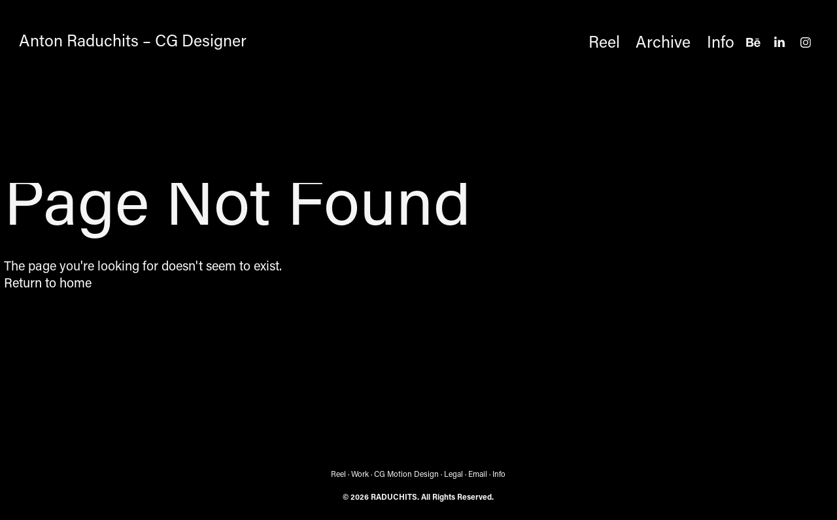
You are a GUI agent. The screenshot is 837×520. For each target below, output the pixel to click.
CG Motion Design (406, 473)
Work (360, 473)
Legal (453, 473)
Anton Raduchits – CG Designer (133, 40)
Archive (663, 41)
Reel (604, 41)
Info (720, 41)
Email (477, 473)
